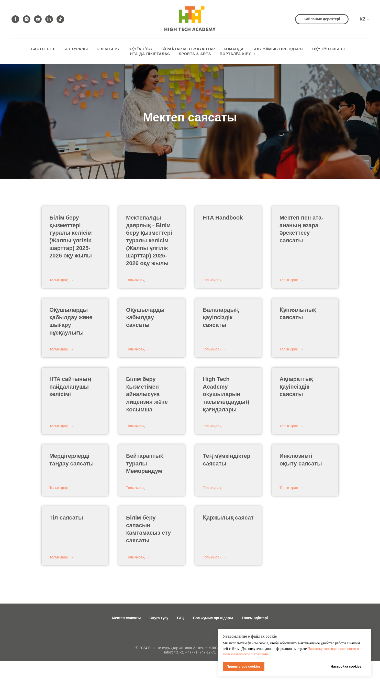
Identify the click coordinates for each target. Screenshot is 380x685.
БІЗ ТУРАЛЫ (75, 49)
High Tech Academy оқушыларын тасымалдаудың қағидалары (226, 394)
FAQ (180, 618)
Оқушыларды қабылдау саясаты (145, 317)
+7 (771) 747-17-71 (200, 652)
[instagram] (26, 19)
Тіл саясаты (66, 517)
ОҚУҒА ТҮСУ (140, 49)
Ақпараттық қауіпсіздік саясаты (296, 386)
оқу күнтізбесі (328, 49)
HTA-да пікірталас (150, 54)
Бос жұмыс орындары (213, 618)
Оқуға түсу (158, 618)
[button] (321, 19)
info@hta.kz (173, 652)
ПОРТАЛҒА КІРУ (236, 54)
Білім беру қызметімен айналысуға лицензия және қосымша (147, 394)
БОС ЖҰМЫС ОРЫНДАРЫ (278, 49)
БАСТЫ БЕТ (43, 49)
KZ (363, 19)
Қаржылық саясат (228, 517)
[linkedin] (49, 19)
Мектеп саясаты (126, 618)
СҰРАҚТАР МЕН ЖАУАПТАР (188, 49)
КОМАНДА (234, 49)
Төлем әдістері (255, 618)
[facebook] (15, 19)
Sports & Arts (195, 54)
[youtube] (38, 19)
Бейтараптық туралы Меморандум (144, 463)
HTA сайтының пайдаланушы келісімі (70, 386)
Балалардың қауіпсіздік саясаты (221, 317)
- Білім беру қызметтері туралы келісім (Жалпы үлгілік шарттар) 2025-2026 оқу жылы (149, 240)
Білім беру (108, 49)
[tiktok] (60, 19)
